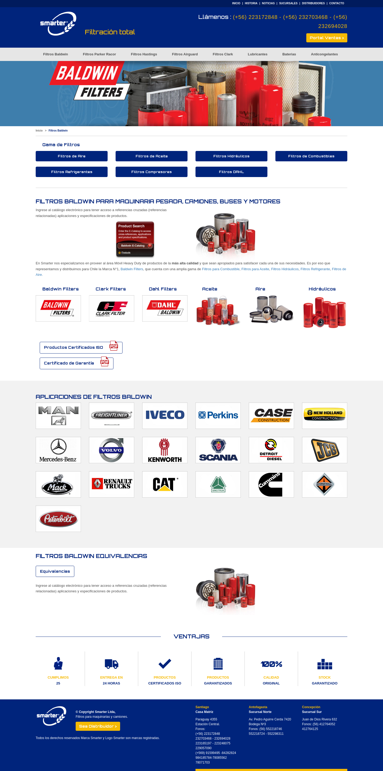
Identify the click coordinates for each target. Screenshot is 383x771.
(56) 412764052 (324, 724)
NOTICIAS (268, 3)
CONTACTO (336, 3)
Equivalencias (55, 571)
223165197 (203, 743)
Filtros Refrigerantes (71, 172)
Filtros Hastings (144, 54)
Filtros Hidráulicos (231, 156)
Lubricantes (258, 54)
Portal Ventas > (327, 37)
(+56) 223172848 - (258, 17)
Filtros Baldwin (55, 54)
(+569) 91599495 (208, 753)
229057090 (203, 748)
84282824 (229, 753)
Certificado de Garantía (76, 362)
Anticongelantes (324, 54)
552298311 (276, 734)
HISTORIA (251, 3)
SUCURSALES (288, 3)
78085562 (220, 758)
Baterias (289, 54)
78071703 (202, 762)
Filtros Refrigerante (315, 269)
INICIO (236, 3)
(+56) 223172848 (207, 734)
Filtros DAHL (231, 172)
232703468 (203, 738)
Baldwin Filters (132, 269)
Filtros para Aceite (255, 269)
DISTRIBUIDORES (313, 3)
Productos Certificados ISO (81, 346)
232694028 (222, 738)
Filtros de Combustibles (311, 156)
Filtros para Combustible (220, 269)
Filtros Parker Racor (99, 54)
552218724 (257, 734)
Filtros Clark (223, 54)
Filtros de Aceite (152, 156)
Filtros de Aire (71, 156)
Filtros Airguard (185, 54)
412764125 (310, 729)
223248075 (222, 743)
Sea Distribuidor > (98, 726)
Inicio (39, 130)
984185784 (203, 758)
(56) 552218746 (270, 729)
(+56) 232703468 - (308, 17)
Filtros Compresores (151, 172)
